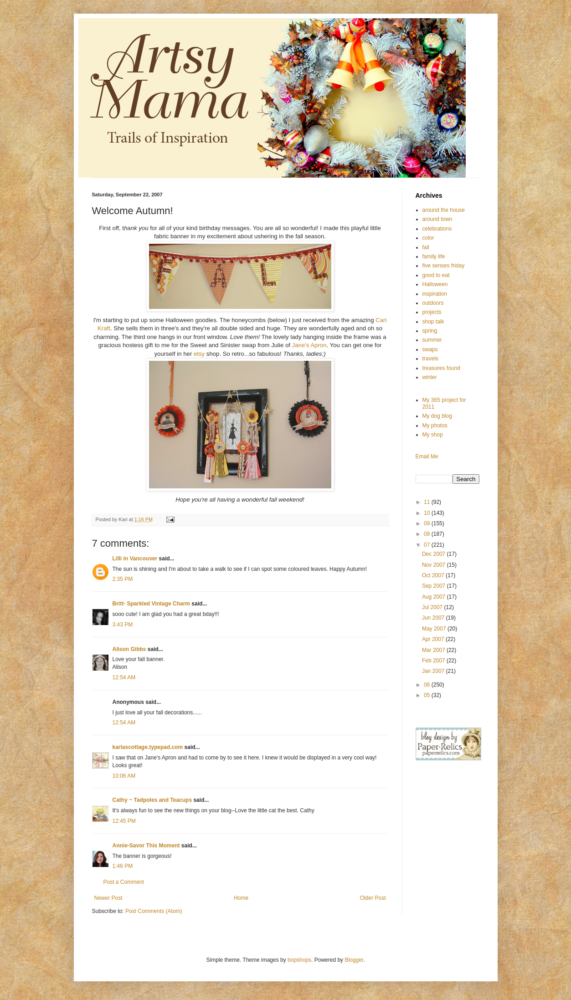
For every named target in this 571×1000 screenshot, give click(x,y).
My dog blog (437, 416)
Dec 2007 (434, 554)
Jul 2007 (433, 607)
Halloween (435, 284)
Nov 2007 (434, 565)
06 (428, 685)
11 (428, 502)
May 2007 (435, 629)
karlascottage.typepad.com (148, 747)
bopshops (299, 960)
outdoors (433, 303)
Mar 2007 (434, 650)
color (428, 238)
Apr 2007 (434, 639)
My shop (432, 434)
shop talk (433, 321)
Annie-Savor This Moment (146, 845)
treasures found (441, 368)
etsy (199, 353)
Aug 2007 (434, 597)
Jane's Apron (309, 345)
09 (428, 523)
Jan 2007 (434, 671)
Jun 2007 (434, 618)
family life (433, 256)
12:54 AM (124, 677)
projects (432, 312)
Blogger (354, 960)
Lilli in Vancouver (135, 558)
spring (429, 331)
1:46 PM (123, 866)
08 (428, 534)
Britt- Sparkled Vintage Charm (151, 603)
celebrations (437, 229)
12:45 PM (124, 821)
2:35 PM (123, 579)
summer (432, 340)
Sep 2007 (434, 586)
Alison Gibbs (129, 649)
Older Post (373, 898)
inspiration (435, 294)
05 (428, 695)
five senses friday (443, 265)
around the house (443, 210)
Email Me (427, 456)
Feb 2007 (434, 660)
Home (241, 898)
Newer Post (108, 898)
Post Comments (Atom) (153, 911)
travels (430, 358)
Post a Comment (123, 882)
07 (428, 545)
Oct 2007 (434, 575)
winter (429, 377)
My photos (435, 425)
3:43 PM (123, 624)
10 (428, 513)
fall (425, 247)
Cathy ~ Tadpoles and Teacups (152, 800)
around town (437, 219)
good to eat (436, 275)
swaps (430, 349)
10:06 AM (124, 776)
